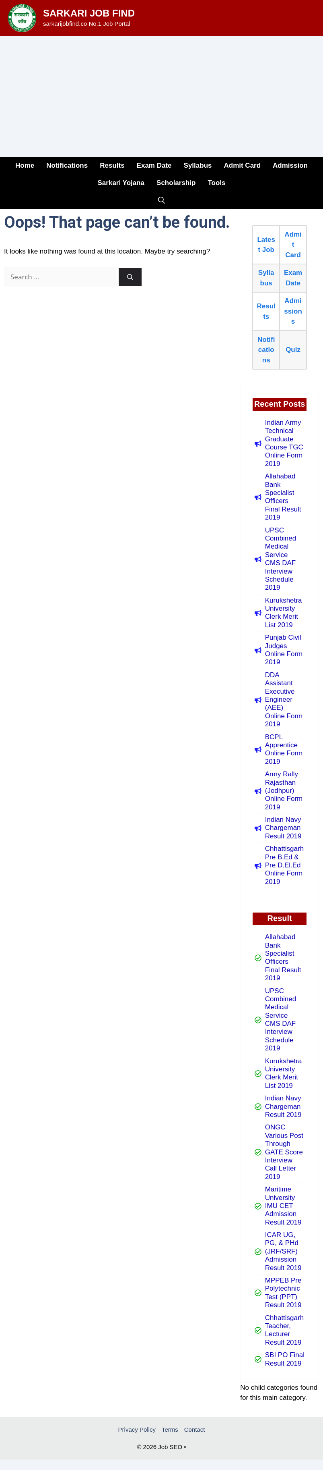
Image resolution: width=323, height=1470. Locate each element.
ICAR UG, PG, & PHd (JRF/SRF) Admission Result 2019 (283, 1251)
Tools (216, 183)
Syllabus (198, 165)
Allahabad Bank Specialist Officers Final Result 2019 (283, 496)
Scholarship (175, 183)
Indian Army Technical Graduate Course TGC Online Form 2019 (284, 443)
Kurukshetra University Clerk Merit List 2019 (283, 613)
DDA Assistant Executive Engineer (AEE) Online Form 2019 (284, 699)
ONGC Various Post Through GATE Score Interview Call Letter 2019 (284, 1151)
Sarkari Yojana (121, 183)
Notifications (67, 165)
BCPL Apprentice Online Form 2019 (284, 749)
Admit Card (242, 165)
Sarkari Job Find (89, 13)
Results (112, 165)
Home (24, 165)
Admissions (293, 311)
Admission (290, 165)
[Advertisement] (161, 96)
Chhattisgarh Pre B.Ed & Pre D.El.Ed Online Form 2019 (284, 865)
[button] (161, 200)
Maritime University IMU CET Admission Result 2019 (283, 1205)
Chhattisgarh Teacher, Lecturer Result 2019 (284, 1330)
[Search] (130, 277)
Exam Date (154, 165)
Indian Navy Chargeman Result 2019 (283, 828)
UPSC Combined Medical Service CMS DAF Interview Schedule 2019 (280, 559)
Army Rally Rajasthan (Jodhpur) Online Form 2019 (284, 790)
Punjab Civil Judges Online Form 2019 (284, 650)
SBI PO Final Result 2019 (284, 1359)
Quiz (293, 349)
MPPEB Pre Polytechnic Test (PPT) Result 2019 (283, 1293)
